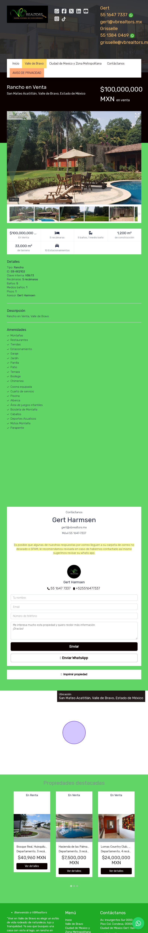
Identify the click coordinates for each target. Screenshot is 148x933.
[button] (10, 836)
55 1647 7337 (60, 588)
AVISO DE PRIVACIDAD (27, 73)
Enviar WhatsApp (74, 658)
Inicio (16, 63)
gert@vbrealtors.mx (121, 21)
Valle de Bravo (34, 63)
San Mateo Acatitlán (22, 93)
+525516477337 (88, 588)
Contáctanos (115, 63)
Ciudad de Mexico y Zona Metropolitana (75, 63)
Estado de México (72, 93)
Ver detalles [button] (32, 866)
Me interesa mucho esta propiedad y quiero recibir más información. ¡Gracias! (74, 630)
